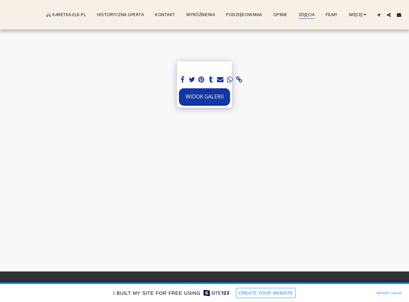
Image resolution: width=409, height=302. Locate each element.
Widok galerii (204, 96)
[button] (378, 14)
